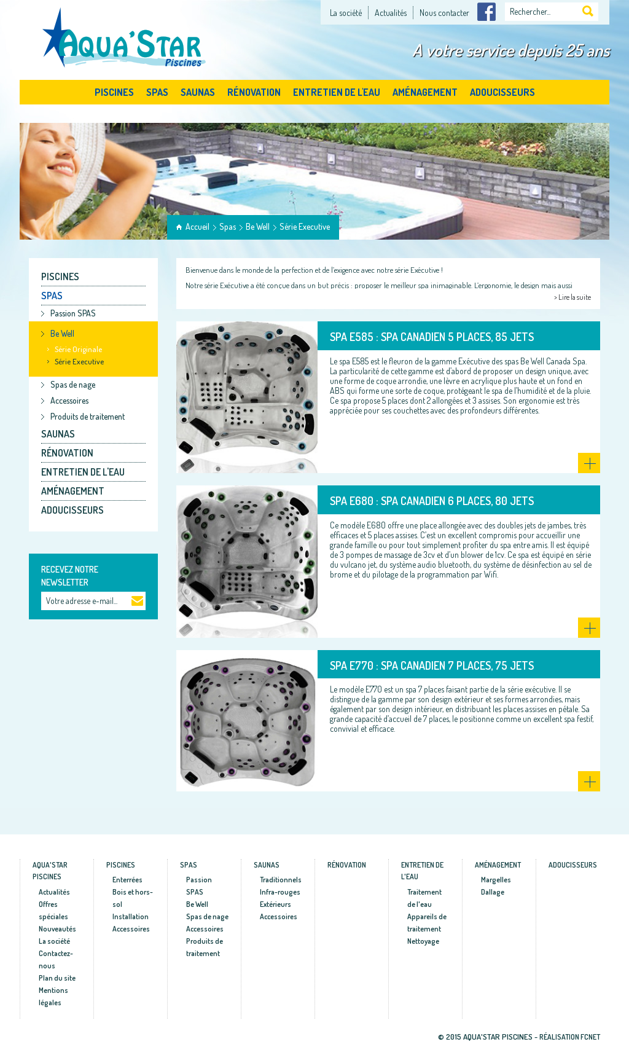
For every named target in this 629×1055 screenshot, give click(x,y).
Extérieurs (275, 904)
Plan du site (57, 977)
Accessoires (69, 400)
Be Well (258, 226)
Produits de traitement (87, 416)
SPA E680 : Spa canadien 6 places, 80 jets (432, 501)
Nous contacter (444, 12)
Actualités (391, 12)
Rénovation (254, 92)
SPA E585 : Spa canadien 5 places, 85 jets (432, 336)
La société (346, 12)
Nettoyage (423, 941)
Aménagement (425, 92)
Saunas (198, 92)
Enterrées (127, 879)
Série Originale (78, 349)
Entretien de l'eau (336, 92)
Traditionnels (281, 879)
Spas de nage (72, 384)
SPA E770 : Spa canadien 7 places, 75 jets (432, 665)
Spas (157, 92)
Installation (130, 916)
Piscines (114, 92)
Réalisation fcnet (569, 1036)
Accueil (197, 226)
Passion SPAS (73, 313)
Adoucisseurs (502, 92)
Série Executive (304, 226)
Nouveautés (57, 928)
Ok (137, 602)
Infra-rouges (280, 891)
